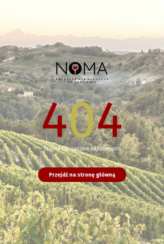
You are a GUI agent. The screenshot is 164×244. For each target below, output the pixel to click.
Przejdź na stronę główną (82, 174)
